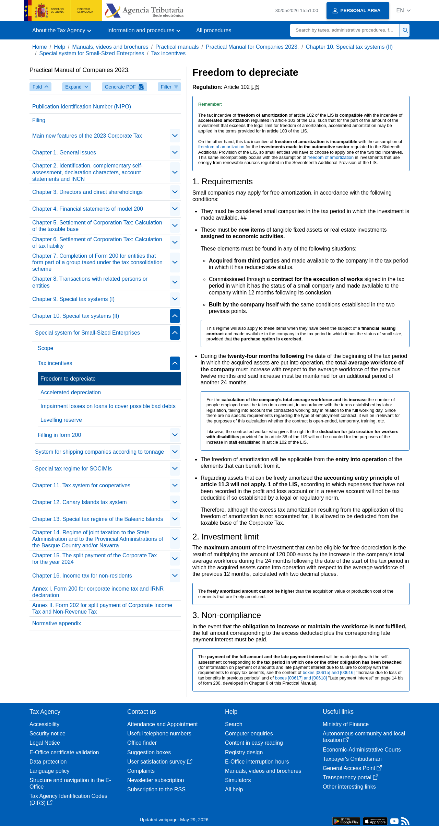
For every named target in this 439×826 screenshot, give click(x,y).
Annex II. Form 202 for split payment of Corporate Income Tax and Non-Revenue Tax (102, 608)
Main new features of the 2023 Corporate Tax (87, 136)
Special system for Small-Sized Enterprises (91, 53)
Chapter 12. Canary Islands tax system (79, 502)
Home (39, 47)
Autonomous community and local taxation (364, 737)
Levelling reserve (61, 420)
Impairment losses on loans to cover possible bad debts (108, 406)
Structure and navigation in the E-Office (70, 783)
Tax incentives (168, 53)
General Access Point (352, 768)
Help (59, 47)
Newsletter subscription (155, 780)
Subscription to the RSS (156, 789)
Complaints (141, 771)
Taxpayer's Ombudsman (352, 759)
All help (234, 789)
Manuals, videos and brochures (110, 47)
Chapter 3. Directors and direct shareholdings (87, 192)
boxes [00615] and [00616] (329, 672)
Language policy (49, 771)
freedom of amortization (222, 146)
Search (233, 724)
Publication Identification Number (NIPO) (81, 106)
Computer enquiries (249, 733)
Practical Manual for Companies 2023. (252, 47)
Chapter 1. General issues (64, 152)
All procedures (213, 30)
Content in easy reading (254, 743)
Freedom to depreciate (68, 379)
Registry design (244, 752)
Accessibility (44, 724)
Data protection (48, 762)
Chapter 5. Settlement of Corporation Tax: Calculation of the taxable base (97, 226)
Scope (45, 348)
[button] (403, 10)
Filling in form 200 (59, 435)
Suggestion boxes (149, 752)
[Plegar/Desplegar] (175, 135)
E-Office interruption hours (257, 762)
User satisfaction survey (159, 762)
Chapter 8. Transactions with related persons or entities (89, 282)
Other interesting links (349, 787)
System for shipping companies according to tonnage (99, 452)
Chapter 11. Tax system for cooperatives (81, 485)
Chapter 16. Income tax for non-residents (82, 576)
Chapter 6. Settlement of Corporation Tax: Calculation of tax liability (97, 242)
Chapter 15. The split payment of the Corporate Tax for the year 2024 (94, 558)
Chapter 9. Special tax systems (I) (73, 299)
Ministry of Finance (346, 724)
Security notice (47, 733)
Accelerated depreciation (70, 392)
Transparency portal (350, 777)
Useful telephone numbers (159, 733)
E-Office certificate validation (64, 752)
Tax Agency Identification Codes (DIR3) (68, 799)
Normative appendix (56, 623)
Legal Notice (44, 743)
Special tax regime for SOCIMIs (73, 469)
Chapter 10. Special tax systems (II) (349, 47)
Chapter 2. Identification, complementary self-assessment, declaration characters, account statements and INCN (87, 172)
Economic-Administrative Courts (362, 750)
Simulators (238, 780)
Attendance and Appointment (162, 724)
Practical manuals (177, 47)
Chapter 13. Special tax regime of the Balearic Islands (97, 519)
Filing (38, 120)
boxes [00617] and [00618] (301, 677)
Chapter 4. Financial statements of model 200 (87, 209)
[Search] (345, 30)
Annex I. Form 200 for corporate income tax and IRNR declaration (98, 592)
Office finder (142, 743)
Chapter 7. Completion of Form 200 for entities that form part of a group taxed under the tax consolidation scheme (97, 262)
